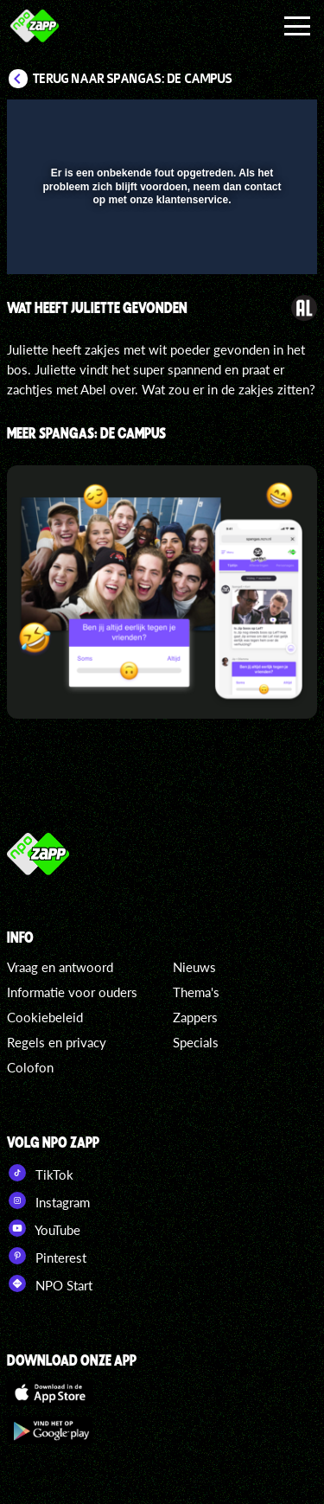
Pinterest (46, 1255)
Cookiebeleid (45, 1017)
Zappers (195, 1017)
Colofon (30, 1067)
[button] (259, 123)
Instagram (48, 1200)
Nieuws (194, 967)
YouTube (43, 1228)
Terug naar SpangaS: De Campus (132, 78)
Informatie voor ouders (72, 992)
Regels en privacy (56, 1042)
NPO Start (49, 1283)
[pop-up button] (224, 123)
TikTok (40, 1172)
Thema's (196, 992)
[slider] (160, 252)
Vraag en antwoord (60, 967)
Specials (196, 1042)
